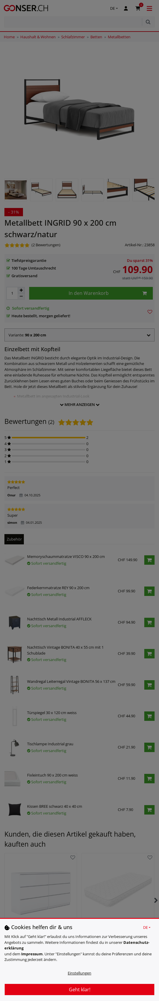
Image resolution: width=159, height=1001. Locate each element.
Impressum (32, 954)
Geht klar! (79, 989)
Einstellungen (79, 973)
